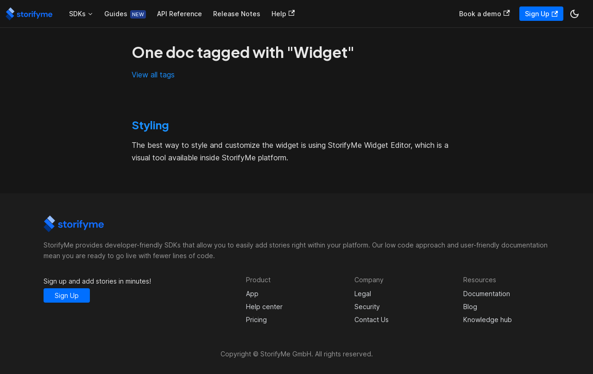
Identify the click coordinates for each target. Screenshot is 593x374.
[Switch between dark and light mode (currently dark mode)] (574, 13)
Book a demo (484, 14)
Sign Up (541, 14)
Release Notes (236, 14)
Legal (362, 294)
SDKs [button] (77, 14)
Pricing (256, 319)
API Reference (179, 14)
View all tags (153, 74)
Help (283, 14)
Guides (115, 14)
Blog (470, 307)
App (252, 294)
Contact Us (371, 319)
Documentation (486, 294)
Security (367, 307)
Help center (264, 307)
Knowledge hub (487, 319)
